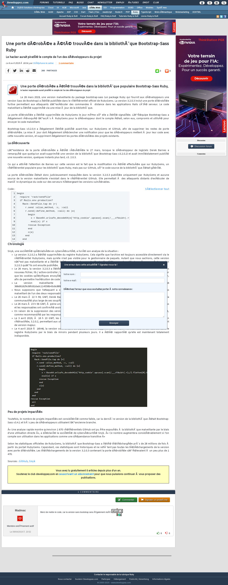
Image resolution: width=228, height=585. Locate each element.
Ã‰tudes (133, 2)
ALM (64, 8)
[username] (122, 274)
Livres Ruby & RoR (149, 16)
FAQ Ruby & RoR (108, 16)
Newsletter (104, 2)
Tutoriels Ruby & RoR (128, 16)
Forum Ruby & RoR (89, 16)
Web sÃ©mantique (163, 12)
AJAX (50, 12)
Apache (60, 12)
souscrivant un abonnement (76, 476)
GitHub (23, 463)
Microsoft (74, 8)
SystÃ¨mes (162, 8)
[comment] (114, 304)
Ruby (135, 12)
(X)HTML (196, 12)
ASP (69, 12)
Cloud (50, 8)
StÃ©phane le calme (43, 65)
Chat (90, 2)
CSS (76, 12)
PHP (128, 12)
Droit (145, 2)
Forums (44, 2)
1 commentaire (66, 65)
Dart (83, 12)
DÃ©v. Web (94, 8)
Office (139, 8)
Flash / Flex (94, 12)
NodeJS (118, 12)
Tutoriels (59, 2)
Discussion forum (201, 146)
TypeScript (146, 12)
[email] (122, 280)
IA (58, 8)
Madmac (20, 516)
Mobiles (149, 8)
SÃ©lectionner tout (157, 191)
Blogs (80, 2)
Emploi (120, 2)
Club (156, 2)
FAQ (70, 2)
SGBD (130, 8)
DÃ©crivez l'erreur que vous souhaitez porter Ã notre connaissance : (114, 302)
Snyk (32, 463)
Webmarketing (182, 12)
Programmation (117, 8)
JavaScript (107, 12)
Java (84, 8)
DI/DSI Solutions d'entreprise (31, 8)
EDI (105, 8)
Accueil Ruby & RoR (68, 16)
